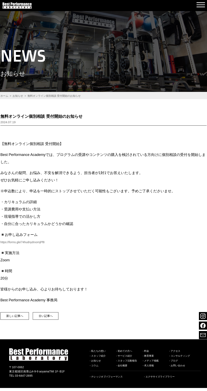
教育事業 (149, 358)
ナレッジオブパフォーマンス (107, 379)
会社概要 (122, 368)
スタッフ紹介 (98, 358)
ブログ (174, 363)
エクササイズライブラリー (160, 379)
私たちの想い (98, 354)
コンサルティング (180, 358)
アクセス (175, 354)
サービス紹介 (125, 358)
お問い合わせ (178, 368)
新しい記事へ (19, 317)
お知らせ (96, 363)
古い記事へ (58, 317)
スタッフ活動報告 (127, 363)
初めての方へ (125, 354)
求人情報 (149, 368)
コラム (94, 368)
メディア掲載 (151, 363)
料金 (146, 354)
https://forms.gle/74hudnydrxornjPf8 (29, 242)
